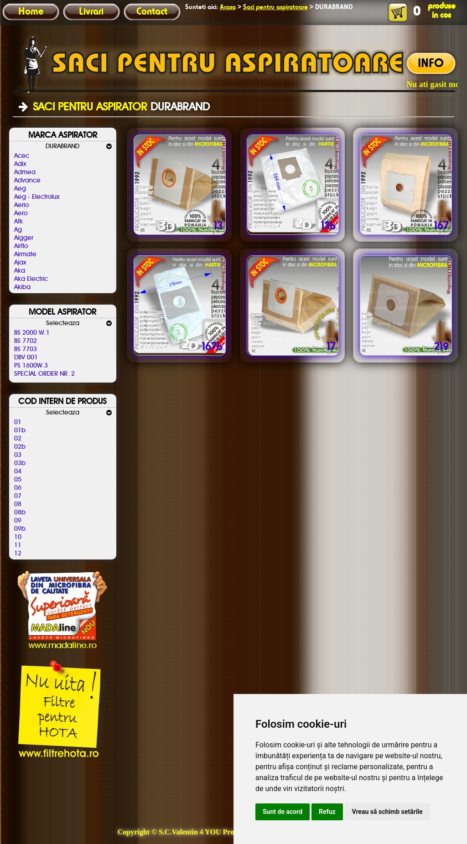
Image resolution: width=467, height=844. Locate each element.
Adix (20, 164)
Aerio (21, 205)
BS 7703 (25, 349)
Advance (27, 180)
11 (17, 545)
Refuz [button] (327, 811)
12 (17, 553)
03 (17, 455)
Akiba (22, 287)
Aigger (23, 238)
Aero (20, 213)
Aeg (20, 189)
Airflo (21, 246)
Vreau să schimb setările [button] (387, 811)
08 (17, 504)
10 (17, 537)
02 (17, 438)
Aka (19, 271)
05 (17, 479)
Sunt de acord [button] (282, 811)
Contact (151, 11)
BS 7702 (25, 341)
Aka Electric (31, 279)
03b (20, 463)
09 (17, 521)
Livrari (91, 11)
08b (20, 512)
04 (17, 471)
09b (20, 529)
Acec (21, 156)
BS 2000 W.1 (32, 333)
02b (20, 447)
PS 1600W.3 (31, 365)
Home (30, 11)
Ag (18, 230)
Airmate (25, 254)
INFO (431, 63)
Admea (25, 172)
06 (17, 488)
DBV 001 (26, 357)
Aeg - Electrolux (36, 197)
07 (17, 496)
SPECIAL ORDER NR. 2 (44, 374)
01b (20, 430)
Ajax (20, 262)
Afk (18, 221)
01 (17, 422)
